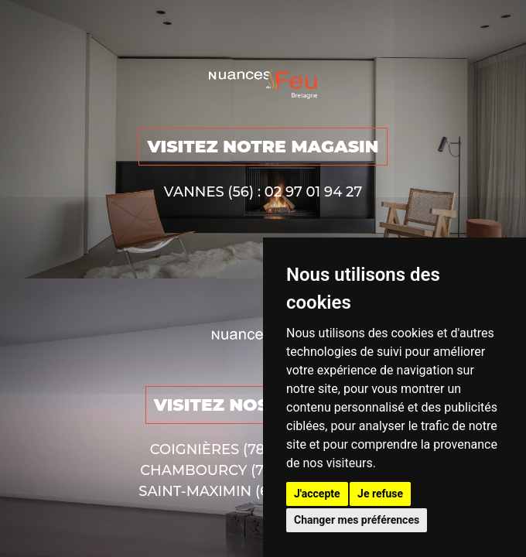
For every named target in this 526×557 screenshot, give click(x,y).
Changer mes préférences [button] (356, 520)
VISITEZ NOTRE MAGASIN (262, 146)
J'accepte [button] (317, 493)
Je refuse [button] (380, 493)
